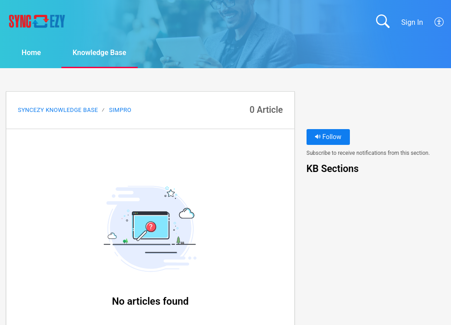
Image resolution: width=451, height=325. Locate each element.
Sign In (412, 22)
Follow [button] (328, 137)
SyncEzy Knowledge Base (58, 110)
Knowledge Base (99, 52)
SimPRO (120, 110)
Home (31, 52)
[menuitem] (439, 22)
